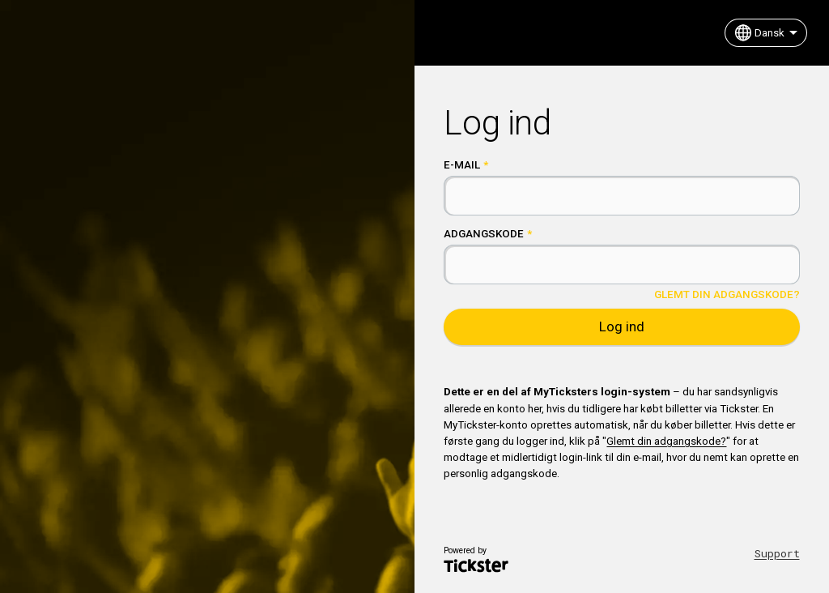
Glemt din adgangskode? (727, 294)
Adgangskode (484, 234)
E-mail (462, 165)
